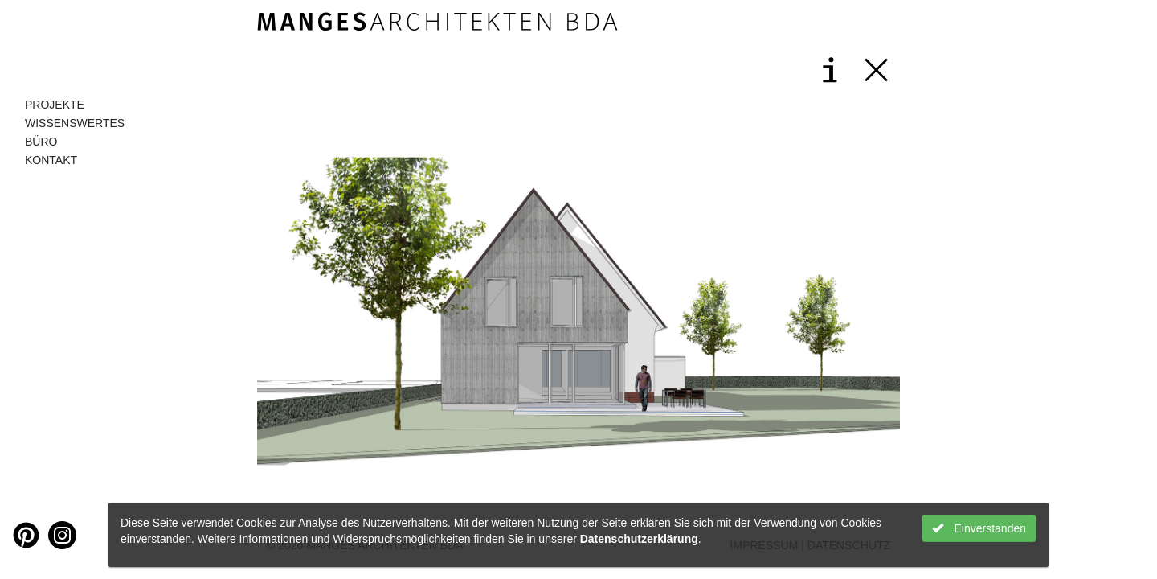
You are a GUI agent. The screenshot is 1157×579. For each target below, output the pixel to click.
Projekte (54, 104)
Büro (41, 141)
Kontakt (51, 160)
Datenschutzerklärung (639, 538)
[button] (417, 311)
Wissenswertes (75, 123)
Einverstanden (979, 528)
